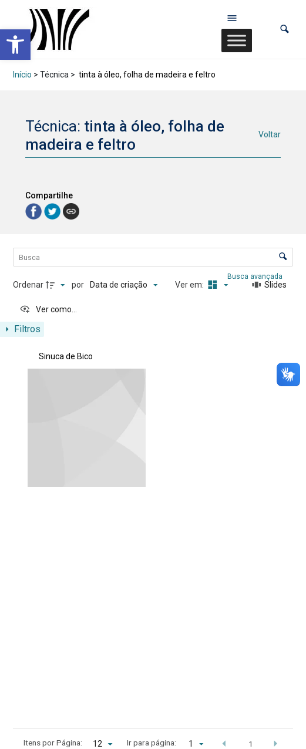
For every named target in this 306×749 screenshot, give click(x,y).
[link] (15, 44)
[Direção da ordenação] (56, 285)
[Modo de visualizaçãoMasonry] (217, 285)
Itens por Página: (52, 742)
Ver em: (190, 284)
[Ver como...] (48, 309)
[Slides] (270, 285)
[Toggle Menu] (236, 40)
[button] (284, 29)
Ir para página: (151, 742)
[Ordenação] (123, 285)
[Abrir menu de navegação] (232, 17)
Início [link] (22, 74)
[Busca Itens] (153, 257)
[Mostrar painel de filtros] (22, 329)
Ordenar (28, 284)
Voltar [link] (269, 134)
